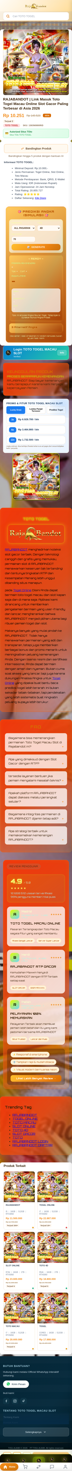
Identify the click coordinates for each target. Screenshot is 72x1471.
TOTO (17, 1137)
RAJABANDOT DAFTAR (32, 1145)
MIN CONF (23, 237)
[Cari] (7, 16)
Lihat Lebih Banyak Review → (36, 1078)
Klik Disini (40, 198)
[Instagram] (15, 1401)
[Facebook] (6, 1401)
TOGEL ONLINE (25, 1119)
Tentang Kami (11, 1417)
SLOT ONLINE (24, 1126)
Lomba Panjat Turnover (36, 410)
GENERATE (36, 247)
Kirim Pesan (16, 1384)
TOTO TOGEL (8, 25)
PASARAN (23, 226)
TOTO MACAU (24, 1122)
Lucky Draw (16, 410)
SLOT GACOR (23, 1134)
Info (62, 352)
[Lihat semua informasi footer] (36, 1432)
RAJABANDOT (16, 549)
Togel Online (22, 590)
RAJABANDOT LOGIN (30, 1141)
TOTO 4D (36, 25)
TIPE (48, 226)
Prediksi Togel (56, 410)
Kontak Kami (10, 1422)
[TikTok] (23, 1401)
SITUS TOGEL (51, 25)
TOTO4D (23, 25)
